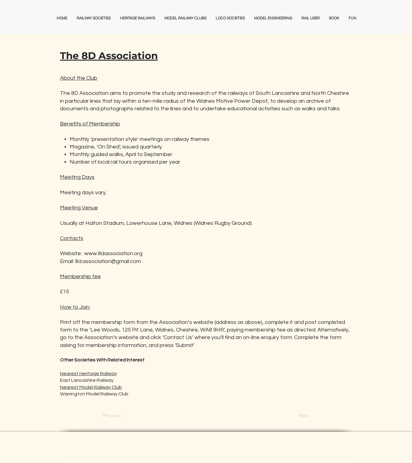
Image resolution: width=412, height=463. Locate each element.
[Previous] (123, 415)
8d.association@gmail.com (108, 261)
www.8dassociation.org (113, 253)
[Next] (294, 415)
